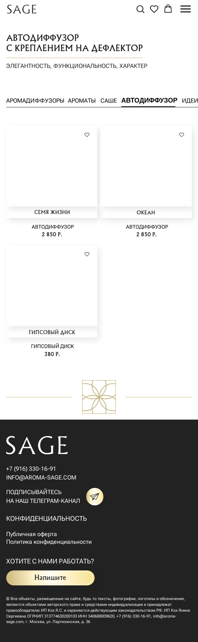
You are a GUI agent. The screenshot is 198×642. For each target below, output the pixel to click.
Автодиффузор (149, 100)
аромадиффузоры (35, 100)
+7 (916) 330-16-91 (31, 468)
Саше (108, 100)
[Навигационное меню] (185, 9)
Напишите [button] (50, 578)
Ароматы (82, 100)
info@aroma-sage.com (41, 477)
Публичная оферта (31, 534)
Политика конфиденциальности (49, 541)
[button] (140, 8)
